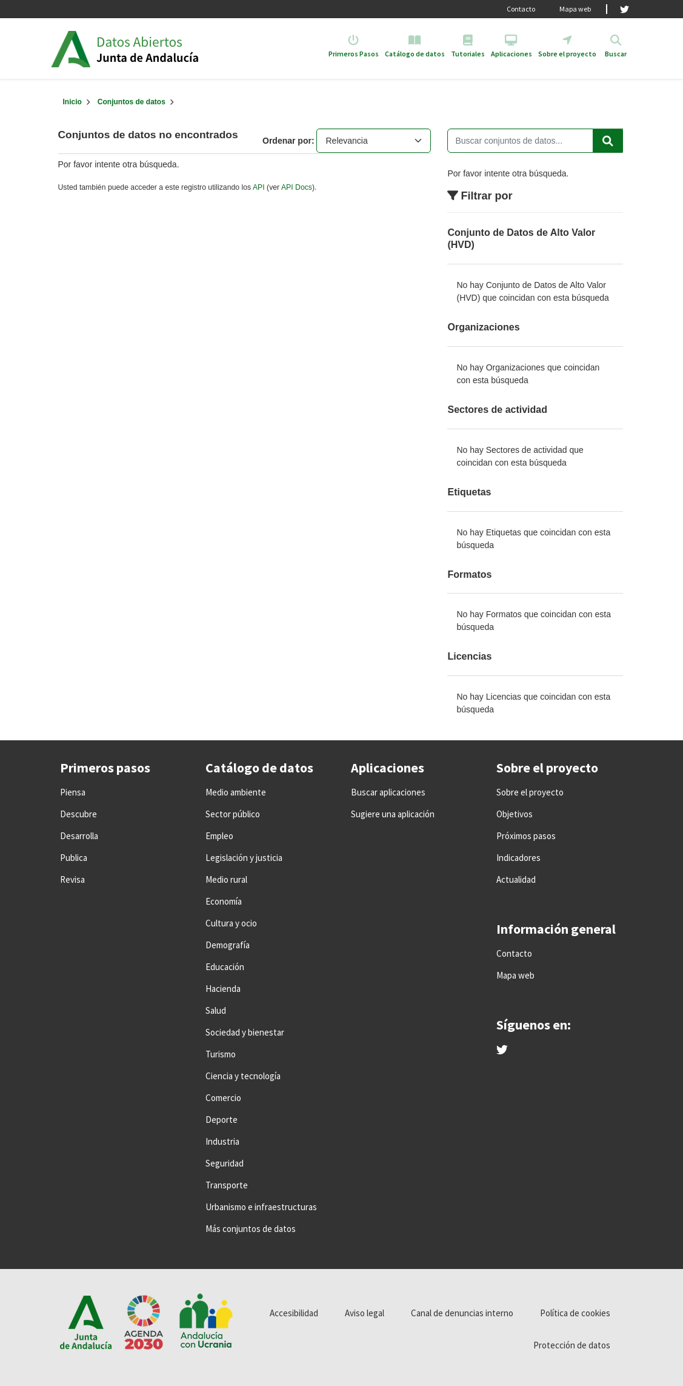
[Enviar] (608, 141)
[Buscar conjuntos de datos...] (535, 141)
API (259, 187)
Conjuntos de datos (131, 102)
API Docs (296, 187)
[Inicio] (72, 102)
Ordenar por (287, 141)
